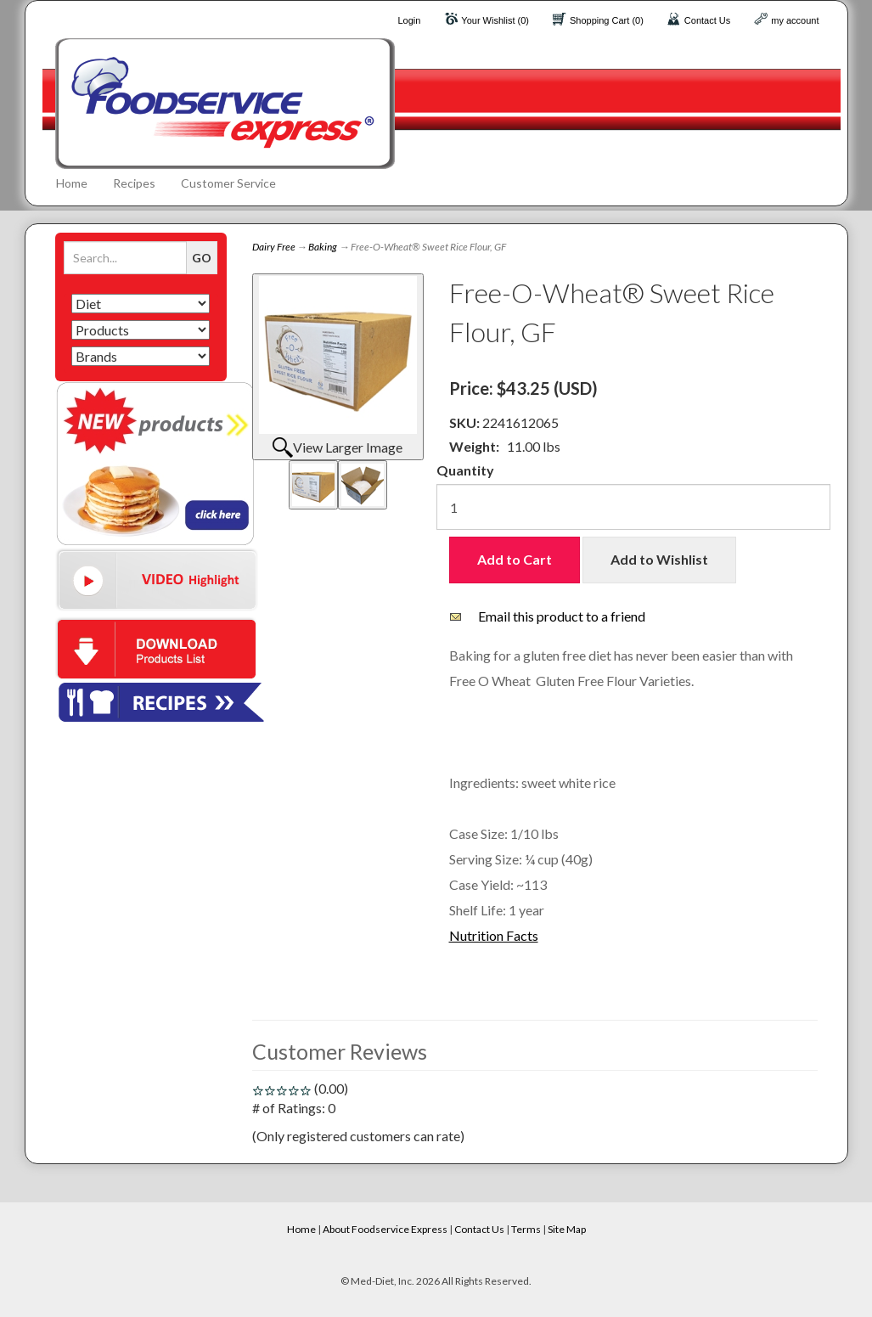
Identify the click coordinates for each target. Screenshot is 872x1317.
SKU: (465, 422)
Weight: (474, 446)
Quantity (465, 470)
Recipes (134, 183)
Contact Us (707, 20)
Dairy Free (273, 246)
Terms (526, 1229)
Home (71, 183)
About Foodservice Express (385, 1229)
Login (408, 20)
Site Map (567, 1229)
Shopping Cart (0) (607, 20)
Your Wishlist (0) (495, 20)
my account (795, 20)
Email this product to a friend (561, 616)
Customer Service (228, 183)
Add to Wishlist (659, 559)
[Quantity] (633, 507)
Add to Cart (514, 559)
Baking (322, 246)
